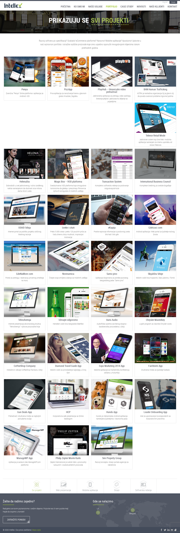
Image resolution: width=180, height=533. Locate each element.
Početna (65, 6)
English (165, 2)
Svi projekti (110, 20)
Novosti (141, 6)
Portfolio (111, 6)
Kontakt (172, 6)
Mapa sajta (36, 530)
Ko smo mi (79, 6)
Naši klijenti (156, 6)
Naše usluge (95, 6)
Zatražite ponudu (16, 519)
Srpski (173, 2)
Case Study (127, 6)
